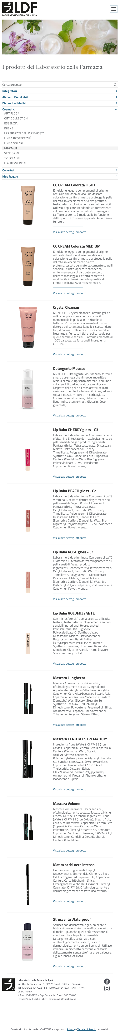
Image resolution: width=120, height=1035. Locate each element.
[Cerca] (115, 84)
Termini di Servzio (86, 1029)
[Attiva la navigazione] (114, 9)
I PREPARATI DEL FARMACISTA (24, 133)
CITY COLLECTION (16, 118)
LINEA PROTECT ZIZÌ (17, 138)
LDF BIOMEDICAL (15, 163)
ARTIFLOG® (11, 113)
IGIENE (8, 128)
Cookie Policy (40, 999)
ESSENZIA (11, 123)
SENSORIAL (12, 153)
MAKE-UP (10, 148)
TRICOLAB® (12, 158)
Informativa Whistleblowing (62, 999)
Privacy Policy (24, 999)
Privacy (71, 1029)
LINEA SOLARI (13, 143)
